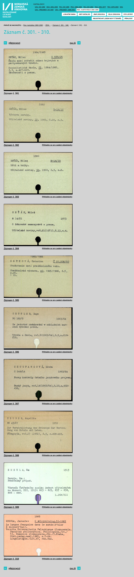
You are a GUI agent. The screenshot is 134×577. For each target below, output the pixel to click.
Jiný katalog (84, 14)
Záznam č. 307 (11, 404)
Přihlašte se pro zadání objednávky (57, 93)
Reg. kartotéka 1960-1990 (88, 10)
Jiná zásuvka (99, 14)
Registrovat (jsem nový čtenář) (107, 18)
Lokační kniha (69, 14)
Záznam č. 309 (11, 507)
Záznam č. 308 (11, 455)
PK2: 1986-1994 (76, 7)
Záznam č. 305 (11, 300)
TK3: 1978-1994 (113, 7)
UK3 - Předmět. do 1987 (44, 10)
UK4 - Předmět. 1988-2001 (65, 10)
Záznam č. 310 (11, 559)
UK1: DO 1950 (40, 7)
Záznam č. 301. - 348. (60, 25)
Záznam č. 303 (11, 197)
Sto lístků (128, 14)
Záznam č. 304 (11, 248)
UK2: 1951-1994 (52, 7)
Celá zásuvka (114, 14)
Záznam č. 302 (11, 145)
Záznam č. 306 (11, 352)
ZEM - (47, 25)
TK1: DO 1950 (88, 7)
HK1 (121, 7)
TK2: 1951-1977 (100, 7)
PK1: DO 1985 (64, 7)
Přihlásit (129, 18)
